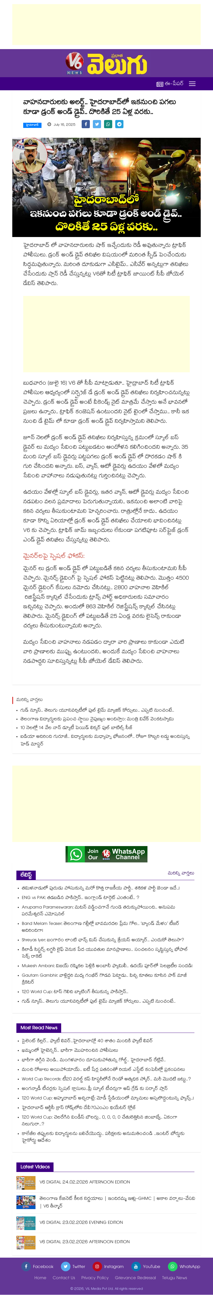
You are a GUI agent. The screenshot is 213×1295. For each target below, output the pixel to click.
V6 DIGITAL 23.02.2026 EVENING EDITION (81, 1223)
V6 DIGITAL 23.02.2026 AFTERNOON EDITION (85, 1243)
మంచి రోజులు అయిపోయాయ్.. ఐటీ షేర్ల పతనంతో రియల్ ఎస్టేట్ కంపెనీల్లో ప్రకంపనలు (103, 1070)
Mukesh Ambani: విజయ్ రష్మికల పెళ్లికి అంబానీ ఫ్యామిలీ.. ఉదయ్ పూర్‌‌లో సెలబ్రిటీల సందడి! (107, 967)
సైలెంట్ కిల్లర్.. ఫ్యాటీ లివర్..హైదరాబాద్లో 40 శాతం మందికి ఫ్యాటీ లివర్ (87, 1042)
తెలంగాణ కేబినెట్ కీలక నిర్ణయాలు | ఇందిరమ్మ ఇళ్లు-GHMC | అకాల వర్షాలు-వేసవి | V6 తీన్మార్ (117, 1203)
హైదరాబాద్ (32, 125)
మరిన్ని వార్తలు (181, 874)
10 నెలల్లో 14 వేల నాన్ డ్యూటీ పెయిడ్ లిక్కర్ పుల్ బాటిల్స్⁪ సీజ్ (76, 729)
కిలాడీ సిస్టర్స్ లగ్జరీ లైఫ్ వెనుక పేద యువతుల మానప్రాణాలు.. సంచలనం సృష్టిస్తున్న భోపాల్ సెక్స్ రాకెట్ (105, 953)
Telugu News (174, 1279)
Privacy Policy (95, 1279)
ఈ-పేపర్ (170, 84)
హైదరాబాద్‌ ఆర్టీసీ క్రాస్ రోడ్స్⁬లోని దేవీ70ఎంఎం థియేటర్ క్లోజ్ (79, 1109)
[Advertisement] (106, 24)
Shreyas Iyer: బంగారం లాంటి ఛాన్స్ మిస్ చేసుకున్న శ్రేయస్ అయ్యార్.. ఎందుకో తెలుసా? (103, 941)
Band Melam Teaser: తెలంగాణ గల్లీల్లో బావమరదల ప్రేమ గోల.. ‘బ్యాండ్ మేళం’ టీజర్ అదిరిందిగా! (100, 928)
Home (40, 1279)
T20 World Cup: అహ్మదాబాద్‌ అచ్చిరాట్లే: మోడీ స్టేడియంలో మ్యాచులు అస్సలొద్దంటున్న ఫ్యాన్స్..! (108, 1099)
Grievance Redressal (135, 1279)
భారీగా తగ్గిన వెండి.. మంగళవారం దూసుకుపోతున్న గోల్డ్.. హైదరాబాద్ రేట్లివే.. (94, 1061)
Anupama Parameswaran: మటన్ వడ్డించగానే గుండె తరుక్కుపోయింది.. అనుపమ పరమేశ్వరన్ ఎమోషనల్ (98, 911)
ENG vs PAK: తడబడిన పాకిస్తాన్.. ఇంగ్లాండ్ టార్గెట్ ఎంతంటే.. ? (80, 899)
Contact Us (64, 1279)
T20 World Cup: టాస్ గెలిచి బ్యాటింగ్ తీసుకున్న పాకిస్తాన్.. (76, 993)
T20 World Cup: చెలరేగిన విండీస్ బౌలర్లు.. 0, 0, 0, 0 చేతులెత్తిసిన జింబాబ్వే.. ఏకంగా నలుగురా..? (99, 1121)
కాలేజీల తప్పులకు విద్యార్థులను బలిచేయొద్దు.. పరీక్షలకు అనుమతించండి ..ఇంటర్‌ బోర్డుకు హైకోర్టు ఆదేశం (103, 1138)
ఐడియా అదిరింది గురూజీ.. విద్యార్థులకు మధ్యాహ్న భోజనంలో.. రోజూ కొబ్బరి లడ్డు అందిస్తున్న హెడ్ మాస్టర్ (105, 741)
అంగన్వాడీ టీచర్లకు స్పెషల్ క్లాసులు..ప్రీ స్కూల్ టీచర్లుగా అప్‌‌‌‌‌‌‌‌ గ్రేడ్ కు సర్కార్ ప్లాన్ (95, 1089)
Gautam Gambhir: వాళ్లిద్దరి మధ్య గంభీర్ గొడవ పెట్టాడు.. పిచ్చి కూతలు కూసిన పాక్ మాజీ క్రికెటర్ (104, 979)
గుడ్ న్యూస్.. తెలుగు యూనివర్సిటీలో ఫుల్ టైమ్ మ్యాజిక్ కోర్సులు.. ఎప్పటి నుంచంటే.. (97, 711)
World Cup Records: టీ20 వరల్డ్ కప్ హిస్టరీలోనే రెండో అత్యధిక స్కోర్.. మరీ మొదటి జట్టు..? (108, 1080)
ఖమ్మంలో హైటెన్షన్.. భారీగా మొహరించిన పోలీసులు (70, 1051)
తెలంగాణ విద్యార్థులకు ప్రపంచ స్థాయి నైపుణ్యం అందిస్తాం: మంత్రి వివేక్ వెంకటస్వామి (97, 720)
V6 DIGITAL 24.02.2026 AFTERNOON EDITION (85, 1183)
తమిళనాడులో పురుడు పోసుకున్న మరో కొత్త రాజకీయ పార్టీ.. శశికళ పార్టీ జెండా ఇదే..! (101, 889)
